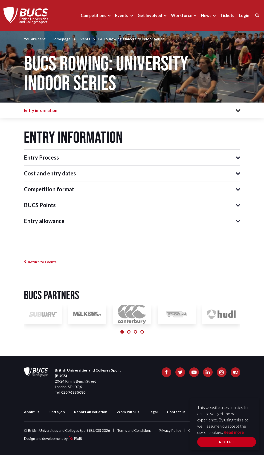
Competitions (93, 15)
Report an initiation (90, 411)
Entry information (40, 110)
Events (122, 15)
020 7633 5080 (73, 392)
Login (244, 15)
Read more (234, 432)
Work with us (127, 411)
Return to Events (42, 262)
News (206, 15)
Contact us (176, 411)
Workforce (181, 15)
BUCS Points (40, 205)
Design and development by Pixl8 (53, 438)
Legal (153, 411)
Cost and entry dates (50, 173)
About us (31, 411)
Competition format (49, 189)
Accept (226, 442)
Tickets (227, 15)
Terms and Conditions (134, 430)
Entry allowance (44, 220)
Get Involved (150, 15)
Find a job (57, 411)
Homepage (61, 39)
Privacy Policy (170, 430)
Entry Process (41, 157)
